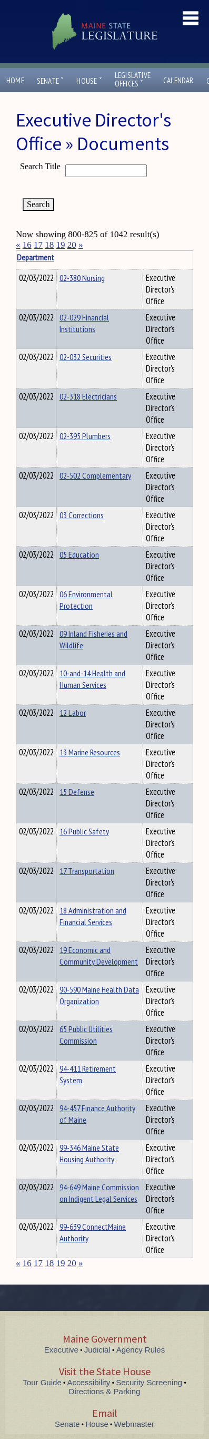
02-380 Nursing (82, 278)
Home (15, 80)
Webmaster (134, 1423)
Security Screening (149, 1382)
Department (76, 257)
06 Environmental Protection (86, 599)
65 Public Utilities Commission (86, 1034)
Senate (50, 80)
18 (49, 245)
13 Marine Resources (89, 752)
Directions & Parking (105, 1391)
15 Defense (76, 792)
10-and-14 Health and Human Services (92, 679)
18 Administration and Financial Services (92, 916)
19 (60, 245)
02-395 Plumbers (85, 436)
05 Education (79, 554)
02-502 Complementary (95, 475)
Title (24, 257)
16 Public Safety (84, 831)
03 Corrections (81, 515)
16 (27, 245)
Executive (61, 1349)
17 (38, 245)
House (89, 80)
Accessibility (89, 1382)
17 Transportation (86, 871)
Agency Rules (140, 1349)
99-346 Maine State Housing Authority (89, 1153)
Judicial (97, 1349)
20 (71, 245)
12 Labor (72, 712)
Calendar (178, 80)
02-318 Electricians (88, 396)
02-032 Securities (85, 357)
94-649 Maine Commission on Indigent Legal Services (99, 1192)
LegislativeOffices (133, 79)
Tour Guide (42, 1382)
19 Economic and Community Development (98, 955)
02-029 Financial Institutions (84, 323)
